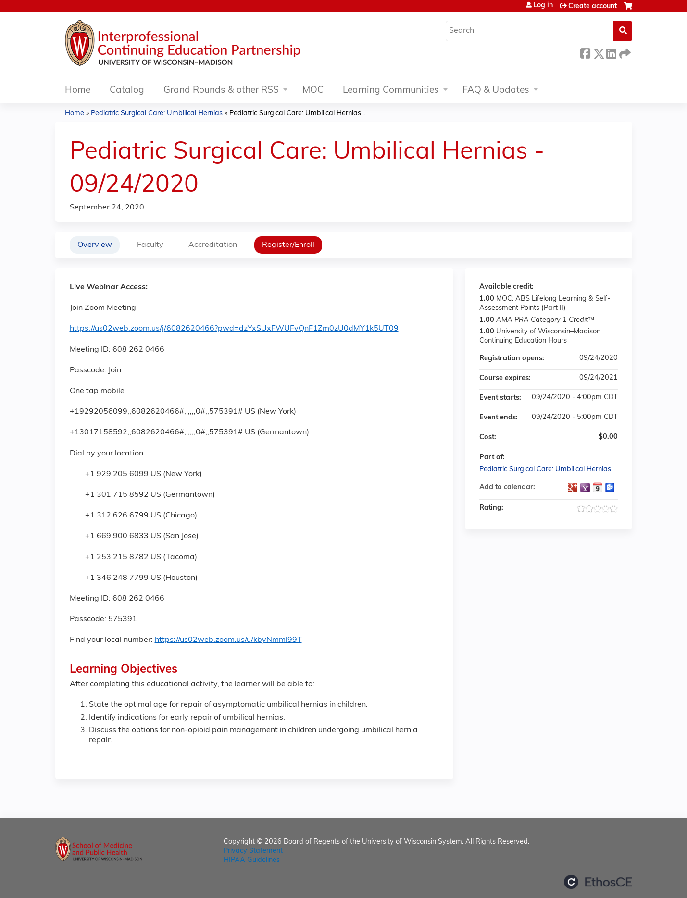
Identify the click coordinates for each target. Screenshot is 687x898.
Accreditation (212, 245)
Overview (94, 245)
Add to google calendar (572, 487)
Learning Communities (391, 90)
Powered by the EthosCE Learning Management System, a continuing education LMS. (598, 882)
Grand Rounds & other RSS (221, 90)
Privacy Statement (253, 851)
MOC (313, 90)
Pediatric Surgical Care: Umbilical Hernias (157, 113)
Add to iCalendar (597, 487)
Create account (592, 6)
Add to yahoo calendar (585, 487)
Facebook (585, 52)
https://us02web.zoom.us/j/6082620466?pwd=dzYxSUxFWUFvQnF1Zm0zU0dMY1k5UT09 (234, 328)
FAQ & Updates (495, 90)
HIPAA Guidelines (252, 860)
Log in (543, 5)
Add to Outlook (610, 487)
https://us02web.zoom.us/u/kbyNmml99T (228, 640)
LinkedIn (611, 52)
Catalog (127, 90)
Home (77, 90)
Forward (624, 52)
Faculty (150, 245)
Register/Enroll (288, 245)
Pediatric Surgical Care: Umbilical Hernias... (297, 113)
